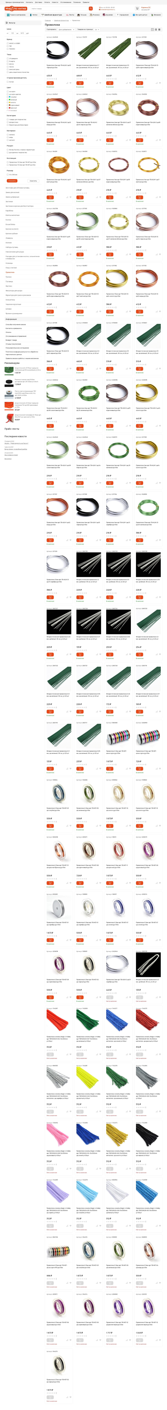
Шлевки (8, 309)
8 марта (12, 61)
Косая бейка (10, 224)
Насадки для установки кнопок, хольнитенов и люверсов (22, 257)
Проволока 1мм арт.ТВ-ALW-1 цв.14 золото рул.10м (148, 466)
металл (12, 140)
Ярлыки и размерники (14, 313)
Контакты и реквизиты (14, 328)
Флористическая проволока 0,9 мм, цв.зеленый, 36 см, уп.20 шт (58, 695)
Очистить (33, 181)
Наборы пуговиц (12, 247)
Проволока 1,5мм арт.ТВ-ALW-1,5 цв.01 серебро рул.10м (58, 580)
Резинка (94, 15)
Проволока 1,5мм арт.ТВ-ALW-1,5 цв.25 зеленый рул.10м (147, 523)
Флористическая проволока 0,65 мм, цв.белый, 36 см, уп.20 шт (118, 638)
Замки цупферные (12, 197)
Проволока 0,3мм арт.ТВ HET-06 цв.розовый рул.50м (58, 1323)
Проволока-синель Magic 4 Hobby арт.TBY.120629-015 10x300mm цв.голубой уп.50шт (88, 1210)
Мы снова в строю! (11, 455)
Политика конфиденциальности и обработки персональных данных (22, 353)
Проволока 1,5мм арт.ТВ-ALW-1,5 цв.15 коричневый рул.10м (147, 66)
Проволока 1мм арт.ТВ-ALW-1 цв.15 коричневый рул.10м (58, 238)
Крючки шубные (12, 233)
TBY (10, 46)
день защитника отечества (19, 72)
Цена (9, 29)
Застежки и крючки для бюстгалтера (19, 206)
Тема (9, 54)
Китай (11, 82)
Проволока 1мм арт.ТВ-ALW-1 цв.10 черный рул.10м (88, 523)
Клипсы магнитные (13, 215)
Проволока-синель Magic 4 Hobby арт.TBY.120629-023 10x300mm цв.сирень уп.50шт (59, 1210)
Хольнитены (10, 300)
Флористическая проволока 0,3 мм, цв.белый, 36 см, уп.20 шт (147, 981)
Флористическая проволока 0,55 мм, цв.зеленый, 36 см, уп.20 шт (88, 695)
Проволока (10, 272)
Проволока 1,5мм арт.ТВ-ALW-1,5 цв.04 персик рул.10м (147, 238)
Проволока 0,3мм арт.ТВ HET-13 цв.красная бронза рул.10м (57, 866)
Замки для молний (12, 192)
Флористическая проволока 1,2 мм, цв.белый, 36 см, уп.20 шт (87, 580)
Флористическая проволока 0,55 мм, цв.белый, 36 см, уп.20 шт (148, 580)
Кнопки (8, 220)
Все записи (8, 459)
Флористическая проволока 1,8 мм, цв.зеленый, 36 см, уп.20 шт (117, 352)
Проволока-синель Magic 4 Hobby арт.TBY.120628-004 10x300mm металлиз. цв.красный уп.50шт (148, 1039)
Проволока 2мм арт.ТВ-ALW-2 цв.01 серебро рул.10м (118, 981)
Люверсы (9, 238)
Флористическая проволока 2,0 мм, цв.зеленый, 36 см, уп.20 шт (87, 352)
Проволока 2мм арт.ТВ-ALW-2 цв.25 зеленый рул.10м (86, 409)
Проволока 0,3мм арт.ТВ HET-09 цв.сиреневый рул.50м (87, 1323)
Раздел (10, 146)
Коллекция (11, 158)
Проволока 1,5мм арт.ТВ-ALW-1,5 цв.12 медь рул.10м (147, 295)
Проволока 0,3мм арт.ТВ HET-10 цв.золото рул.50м (117, 809)
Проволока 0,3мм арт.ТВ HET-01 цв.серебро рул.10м (87, 923)
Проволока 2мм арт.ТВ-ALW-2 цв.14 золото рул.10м (148, 409)
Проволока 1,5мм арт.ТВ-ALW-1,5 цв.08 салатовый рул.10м (87, 238)
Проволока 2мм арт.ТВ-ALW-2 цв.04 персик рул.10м (86, 123)
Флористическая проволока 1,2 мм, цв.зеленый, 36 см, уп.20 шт (147, 638)
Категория (11, 115)
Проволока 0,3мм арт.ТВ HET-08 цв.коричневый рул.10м (87, 866)
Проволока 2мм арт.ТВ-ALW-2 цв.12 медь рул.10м (59, 123)
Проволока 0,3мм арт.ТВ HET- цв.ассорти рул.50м (116, 752)
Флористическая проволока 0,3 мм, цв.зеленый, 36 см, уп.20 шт (58, 752)
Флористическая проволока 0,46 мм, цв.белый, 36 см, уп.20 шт (58, 638)
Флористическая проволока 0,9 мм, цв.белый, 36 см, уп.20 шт (117, 580)
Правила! (86, 2)
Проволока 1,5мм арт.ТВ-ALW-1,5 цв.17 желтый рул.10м (87, 295)
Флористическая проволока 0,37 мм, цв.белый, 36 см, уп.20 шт (88, 638)
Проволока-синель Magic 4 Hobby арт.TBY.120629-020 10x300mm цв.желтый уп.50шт (88, 1096)
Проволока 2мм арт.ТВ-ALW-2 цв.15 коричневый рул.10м (118, 409)
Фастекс (9, 286)
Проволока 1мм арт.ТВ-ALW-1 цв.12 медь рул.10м (58, 523)
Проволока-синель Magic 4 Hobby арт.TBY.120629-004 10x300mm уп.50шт (59, 1039)
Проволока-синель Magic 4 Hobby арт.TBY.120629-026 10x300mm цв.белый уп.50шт (118, 1210)
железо (12, 135)
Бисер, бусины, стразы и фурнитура (22, 150)
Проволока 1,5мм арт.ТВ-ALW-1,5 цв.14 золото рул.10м (117, 295)
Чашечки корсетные (13, 304)
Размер (10, 171)
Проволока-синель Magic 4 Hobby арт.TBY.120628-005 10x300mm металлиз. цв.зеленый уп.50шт (118, 1096)
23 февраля (13, 58)
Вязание (156, 15)
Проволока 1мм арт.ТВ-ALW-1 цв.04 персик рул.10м (88, 466)
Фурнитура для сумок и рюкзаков (18, 295)
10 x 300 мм (13, 175)
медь (11, 137)
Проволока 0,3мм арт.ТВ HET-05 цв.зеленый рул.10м (87, 809)
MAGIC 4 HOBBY (14, 43)
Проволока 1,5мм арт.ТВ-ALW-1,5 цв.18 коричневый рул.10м (58, 295)
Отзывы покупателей (13, 344)
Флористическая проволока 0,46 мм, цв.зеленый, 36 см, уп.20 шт (118, 695)
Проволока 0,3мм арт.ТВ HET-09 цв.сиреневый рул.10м (58, 981)
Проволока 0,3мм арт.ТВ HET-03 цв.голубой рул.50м (87, 1266)
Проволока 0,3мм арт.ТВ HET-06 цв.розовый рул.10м (147, 866)
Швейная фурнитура (51, 15)
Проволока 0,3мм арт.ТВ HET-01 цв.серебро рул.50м (57, 923)
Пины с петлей (11, 268)
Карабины (9, 211)
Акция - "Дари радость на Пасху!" (16, 443)
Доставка (38, 2)
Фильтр (10, 23)
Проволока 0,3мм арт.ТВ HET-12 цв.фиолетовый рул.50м (117, 1323)
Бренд (9, 39)
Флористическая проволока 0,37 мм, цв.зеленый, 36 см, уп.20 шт (148, 695)
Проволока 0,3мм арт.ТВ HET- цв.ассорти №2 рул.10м (57, 1266)
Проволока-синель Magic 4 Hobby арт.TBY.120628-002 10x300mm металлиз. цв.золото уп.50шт (118, 1153)
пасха (11, 67)
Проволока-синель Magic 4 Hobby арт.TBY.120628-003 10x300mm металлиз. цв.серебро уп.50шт (59, 1096)
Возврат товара (11, 340)
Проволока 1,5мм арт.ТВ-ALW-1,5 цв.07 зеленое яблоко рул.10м (117, 238)
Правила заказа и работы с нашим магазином (22, 358)
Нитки (33, 15)
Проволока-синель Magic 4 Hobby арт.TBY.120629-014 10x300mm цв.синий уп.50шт (88, 1153)
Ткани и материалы (16, 15)
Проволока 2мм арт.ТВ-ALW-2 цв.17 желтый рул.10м (59, 181)
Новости (55, 2)
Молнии (9, 243)
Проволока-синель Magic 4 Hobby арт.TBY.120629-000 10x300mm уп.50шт (148, 1096)
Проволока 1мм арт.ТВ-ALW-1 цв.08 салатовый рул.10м (59, 466)
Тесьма (81, 15)
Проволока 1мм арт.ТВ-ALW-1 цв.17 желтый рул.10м (147, 181)
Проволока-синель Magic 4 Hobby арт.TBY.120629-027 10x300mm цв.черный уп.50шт (148, 1153)
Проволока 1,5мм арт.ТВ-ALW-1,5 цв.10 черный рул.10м (58, 352)
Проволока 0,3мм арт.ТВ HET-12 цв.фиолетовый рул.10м (147, 1323)
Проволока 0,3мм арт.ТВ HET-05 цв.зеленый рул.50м (117, 1266)
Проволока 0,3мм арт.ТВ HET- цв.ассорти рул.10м (146, 752)
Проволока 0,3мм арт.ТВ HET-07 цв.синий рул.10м (147, 923)
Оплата (47, 2)
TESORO (12, 49)
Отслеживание (65, 2)
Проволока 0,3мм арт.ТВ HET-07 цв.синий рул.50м (117, 923)
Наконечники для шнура (15, 252)
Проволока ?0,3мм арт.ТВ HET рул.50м (22, 162)
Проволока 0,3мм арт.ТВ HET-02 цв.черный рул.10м (87, 981)
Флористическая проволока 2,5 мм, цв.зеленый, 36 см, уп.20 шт (117, 66)
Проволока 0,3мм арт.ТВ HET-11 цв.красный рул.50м (117, 866)
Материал (11, 131)
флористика (13, 122)
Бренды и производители (15, 2)
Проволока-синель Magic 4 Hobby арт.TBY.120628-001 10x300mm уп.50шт (148, 1210)
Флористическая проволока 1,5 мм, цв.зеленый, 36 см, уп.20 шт (147, 352)
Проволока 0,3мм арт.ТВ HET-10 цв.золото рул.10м (147, 809)
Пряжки (8, 277)
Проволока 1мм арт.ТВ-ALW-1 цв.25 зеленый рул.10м (118, 466)
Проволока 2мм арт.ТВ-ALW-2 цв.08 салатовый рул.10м (57, 409)
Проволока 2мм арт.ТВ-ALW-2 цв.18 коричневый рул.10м (148, 123)
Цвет (9, 87)
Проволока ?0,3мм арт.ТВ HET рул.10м (22, 165)
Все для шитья (140, 15)
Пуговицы (9, 281)
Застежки (9, 201)
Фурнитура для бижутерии (18, 125)
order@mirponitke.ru (108, 9)
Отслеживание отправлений (16, 336)
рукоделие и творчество (18, 152)
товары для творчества (17, 119)
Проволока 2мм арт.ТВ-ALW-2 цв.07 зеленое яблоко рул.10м (118, 123)
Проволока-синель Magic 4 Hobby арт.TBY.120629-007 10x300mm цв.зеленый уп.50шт (88, 1039)
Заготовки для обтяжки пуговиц (17, 188)
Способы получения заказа (16, 324)
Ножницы (9, 263)
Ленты (70, 15)
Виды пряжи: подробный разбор (16, 449)
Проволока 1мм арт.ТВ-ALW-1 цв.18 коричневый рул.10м (118, 181)
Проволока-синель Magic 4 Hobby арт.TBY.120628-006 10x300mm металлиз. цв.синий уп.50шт (118, 1039)
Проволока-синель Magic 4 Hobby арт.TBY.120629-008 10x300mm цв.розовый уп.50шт (59, 1153)
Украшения (122, 15)
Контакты (29, 2)
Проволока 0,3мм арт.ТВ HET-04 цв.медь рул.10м (147, 1266)
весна (11, 64)
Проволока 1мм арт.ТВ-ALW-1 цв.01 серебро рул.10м (118, 523)
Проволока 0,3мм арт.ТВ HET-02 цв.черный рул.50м (58, 1381)
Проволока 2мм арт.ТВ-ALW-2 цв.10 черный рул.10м (59, 66)
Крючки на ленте (12, 229)
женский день (14, 69)
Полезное (77, 2)
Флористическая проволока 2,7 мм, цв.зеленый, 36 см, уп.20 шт (87, 66)
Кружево (108, 15)
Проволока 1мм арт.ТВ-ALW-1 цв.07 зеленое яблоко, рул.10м (88, 181)
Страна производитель (17, 78)
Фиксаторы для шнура (14, 291)
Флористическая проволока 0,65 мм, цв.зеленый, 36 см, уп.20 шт (88, 752)
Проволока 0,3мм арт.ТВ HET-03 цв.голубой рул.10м (58, 809)
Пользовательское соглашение (17, 348)
